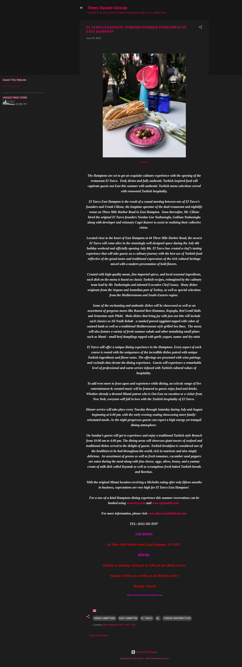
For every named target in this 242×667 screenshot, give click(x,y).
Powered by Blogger (144, 652)
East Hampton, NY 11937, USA (119, 624)
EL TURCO (146, 618)
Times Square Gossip (107, 8)
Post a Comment (98, 635)
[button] (200, 27)
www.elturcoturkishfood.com (167, 513)
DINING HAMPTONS (104, 618)
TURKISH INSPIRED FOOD (177, 618)
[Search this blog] (23, 86)
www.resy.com (136, 503)
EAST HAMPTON (128, 618)
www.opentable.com (165, 503)
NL (157, 618)
